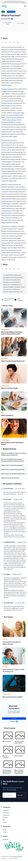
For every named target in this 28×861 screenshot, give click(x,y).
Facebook (5, 839)
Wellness (4, 358)
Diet (2, 413)
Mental (5, 639)
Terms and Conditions (13, 858)
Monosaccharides (6, 89)
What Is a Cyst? (7, 741)
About (4, 829)
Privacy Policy (4, 858)
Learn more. (23, 2)
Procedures (6, 812)
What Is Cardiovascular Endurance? (13, 361)
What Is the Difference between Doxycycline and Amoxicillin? (11, 333)
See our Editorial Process (7, 299)
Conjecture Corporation (16, 856)
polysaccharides (17, 117)
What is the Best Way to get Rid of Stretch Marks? (19, 772)
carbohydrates (11, 120)
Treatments (5, 329)
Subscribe (14, 718)
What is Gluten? (18, 755)
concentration (6, 210)
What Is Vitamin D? (7, 415)
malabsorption (6, 203)
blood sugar (16, 64)
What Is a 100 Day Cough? (9, 388)
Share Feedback (18, 299)
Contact (5, 832)
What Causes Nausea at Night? (13, 697)
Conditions (5, 386)
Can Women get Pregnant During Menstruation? (7, 772)
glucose (9, 103)
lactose (17, 113)
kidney (21, 245)
